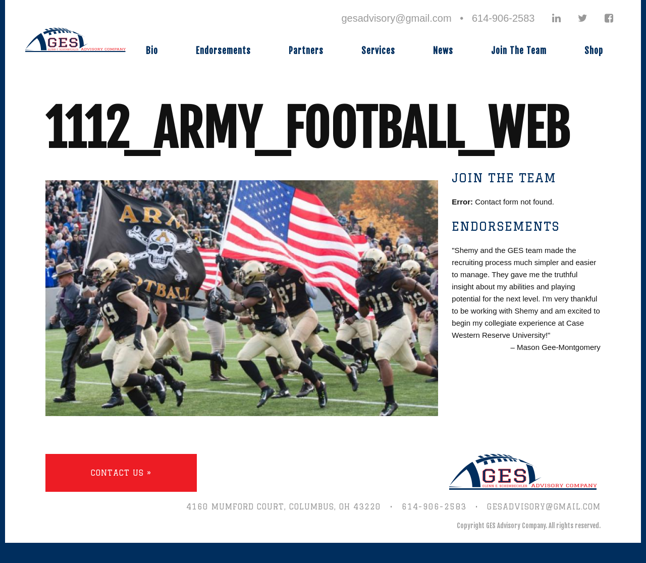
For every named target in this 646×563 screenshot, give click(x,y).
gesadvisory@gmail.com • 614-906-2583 (437, 18)
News (443, 50)
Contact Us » (121, 473)
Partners (306, 50)
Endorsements (223, 50)
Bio (152, 50)
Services (378, 50)
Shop (593, 50)
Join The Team (519, 50)
